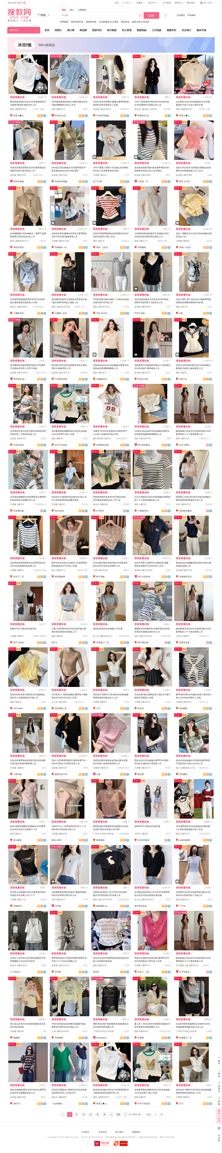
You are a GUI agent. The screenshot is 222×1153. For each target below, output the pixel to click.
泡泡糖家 (183, 708)
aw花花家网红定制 (186, 840)
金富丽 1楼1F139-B (143, 570)
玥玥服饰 (183, 774)
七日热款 (156, 30)
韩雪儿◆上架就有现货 (20, 115)
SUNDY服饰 (143, 840)
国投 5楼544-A (182, 899)
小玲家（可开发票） (145, 181)
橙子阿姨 (100, 576)
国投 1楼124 (98, 241)
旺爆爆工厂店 (185, 1038)
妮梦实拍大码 (61, 774)
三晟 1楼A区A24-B (60, 1031)
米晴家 (141, 1038)
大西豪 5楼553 (17, 570)
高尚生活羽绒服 (145, 379)
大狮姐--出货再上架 (62, 313)
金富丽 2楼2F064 (18, 1097)
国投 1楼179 (181, 307)
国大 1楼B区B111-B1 (185, 768)
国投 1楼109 (140, 504)
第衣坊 (141, 708)
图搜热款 (142, 30)
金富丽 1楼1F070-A (19, 372)
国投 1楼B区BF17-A (19, 241)
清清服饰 (59, 1038)
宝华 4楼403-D (58, 899)
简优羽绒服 (18, 181)
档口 (72, 10)
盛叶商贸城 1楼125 (102, 438)
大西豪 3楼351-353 (60, 241)
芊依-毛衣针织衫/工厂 (103, 313)
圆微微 (16, 1038)
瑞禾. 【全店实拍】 (103, 247)
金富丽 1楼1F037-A (61, 372)
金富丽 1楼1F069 (184, 175)
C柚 (181, 313)
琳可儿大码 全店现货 (186, 181)
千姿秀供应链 (61, 379)
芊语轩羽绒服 (102, 115)
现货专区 (97, 30)
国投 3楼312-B (99, 965)
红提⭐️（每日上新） (145, 972)
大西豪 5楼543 (182, 241)
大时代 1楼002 (182, 636)
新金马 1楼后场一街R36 (145, 109)
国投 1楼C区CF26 (101, 307)
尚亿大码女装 (144, 576)
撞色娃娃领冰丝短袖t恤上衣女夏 (108, 628)
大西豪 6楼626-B (59, 834)
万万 (98, 708)
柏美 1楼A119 (182, 438)
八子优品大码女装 (17, 972)
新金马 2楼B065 (100, 504)
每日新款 (112, 30)
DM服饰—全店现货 (62, 247)
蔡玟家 (141, 774)
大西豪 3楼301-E (101, 768)
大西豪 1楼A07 (58, 504)
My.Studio (59, 511)
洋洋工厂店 (18, 576)
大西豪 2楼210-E (142, 702)
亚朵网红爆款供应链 (20, 511)
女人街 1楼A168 (59, 702)
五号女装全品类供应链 (186, 972)
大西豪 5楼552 (17, 636)
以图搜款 (82, 10)
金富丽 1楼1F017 (142, 372)
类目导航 (14, 30)
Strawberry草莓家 (103, 1038)
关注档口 (186, 30)
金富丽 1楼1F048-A (102, 109)
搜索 (151, 15)
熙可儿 (55, 642)
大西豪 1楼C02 (17, 504)
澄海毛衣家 (184, 642)
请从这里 (17, 3)
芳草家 (58, 972)
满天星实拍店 (140, 906)
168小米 (183, 379)
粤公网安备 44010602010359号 (121, 1137)
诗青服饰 (142, 247)
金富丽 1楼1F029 (59, 175)
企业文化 (102, 1132)
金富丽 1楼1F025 (18, 175)
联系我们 (136, 1132)
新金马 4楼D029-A (18, 965)
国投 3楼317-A (141, 241)
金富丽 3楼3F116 (184, 570)
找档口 (58, 30)
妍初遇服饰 (60, 576)
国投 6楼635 (57, 438)
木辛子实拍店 (61, 445)
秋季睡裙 (64, 22)
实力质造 (127, 30)
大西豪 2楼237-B (142, 768)
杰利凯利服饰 (185, 511)
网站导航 (191, 3)
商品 (64, 10)
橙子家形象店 (144, 445)
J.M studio (18, 708)
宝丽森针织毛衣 (103, 379)
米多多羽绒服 (61, 181)
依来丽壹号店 (185, 576)
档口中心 (153, 3)
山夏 (98, 774)
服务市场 (201, 30)
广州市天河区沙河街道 (103, 834)
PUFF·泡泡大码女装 (141, 313)
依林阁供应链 (102, 445)
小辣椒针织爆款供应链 (145, 511)
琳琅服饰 (100, 840)
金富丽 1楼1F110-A (61, 965)
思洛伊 (96, 972)
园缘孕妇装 (91, 22)
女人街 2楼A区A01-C (102, 636)
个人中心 (127, 3)
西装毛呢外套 (77, 22)
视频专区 (171, 30)
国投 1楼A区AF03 (142, 438)
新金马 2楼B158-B (18, 307)
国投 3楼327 (181, 372)
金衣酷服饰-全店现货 (108, 22)
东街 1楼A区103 (183, 504)
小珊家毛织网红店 (20, 313)
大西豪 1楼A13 (100, 175)
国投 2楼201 (16, 702)
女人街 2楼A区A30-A (144, 899)
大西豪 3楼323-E (183, 702)
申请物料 (191, 15)
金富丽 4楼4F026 (142, 307)
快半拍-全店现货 (62, 115)
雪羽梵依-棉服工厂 (20, 379)
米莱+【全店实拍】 (186, 247)
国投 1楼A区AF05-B (61, 307)
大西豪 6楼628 (99, 702)
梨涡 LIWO (57, 840)
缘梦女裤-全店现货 (140, 22)
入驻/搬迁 (180, 15)
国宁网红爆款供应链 (145, 642)
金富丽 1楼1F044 (142, 175)
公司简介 (85, 1132)
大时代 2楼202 (141, 834)
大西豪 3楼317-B (18, 899)
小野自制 (17, 774)
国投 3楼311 (16, 834)
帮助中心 (179, 3)
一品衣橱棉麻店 (58, 1103)
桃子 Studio (18, 642)
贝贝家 (58, 906)
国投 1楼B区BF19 (18, 109)
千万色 (182, 906)
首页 (117, 3)
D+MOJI (100, 511)
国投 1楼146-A (99, 372)
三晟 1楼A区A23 (100, 570)
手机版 (166, 3)
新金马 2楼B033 (59, 1097)
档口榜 (70, 30)
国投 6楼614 (57, 636)
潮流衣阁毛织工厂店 (20, 247)
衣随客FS (17, 906)
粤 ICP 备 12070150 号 (92, 1137)
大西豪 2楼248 (17, 1031)
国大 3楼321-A (58, 570)
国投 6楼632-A (58, 109)
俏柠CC (16, 1103)
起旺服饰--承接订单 (62, 708)
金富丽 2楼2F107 (59, 768)
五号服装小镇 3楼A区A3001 (189, 965)
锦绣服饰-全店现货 (103, 906)
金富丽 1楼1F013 (18, 438)
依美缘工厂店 (102, 642)
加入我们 (119, 1132)
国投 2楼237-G (183, 834)
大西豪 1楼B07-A (142, 965)
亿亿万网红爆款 (186, 445)
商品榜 (83, 30)
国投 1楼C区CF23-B (102, 899)
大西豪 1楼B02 (17, 768)
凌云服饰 (17, 840)
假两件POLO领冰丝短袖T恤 (23, 628)
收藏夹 (140, 3)
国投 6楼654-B (141, 1031)
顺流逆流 (125, 22)
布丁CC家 (97, 181)
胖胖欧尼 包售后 (145, 115)
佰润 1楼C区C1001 (143, 636)
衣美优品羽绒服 (20, 445)
